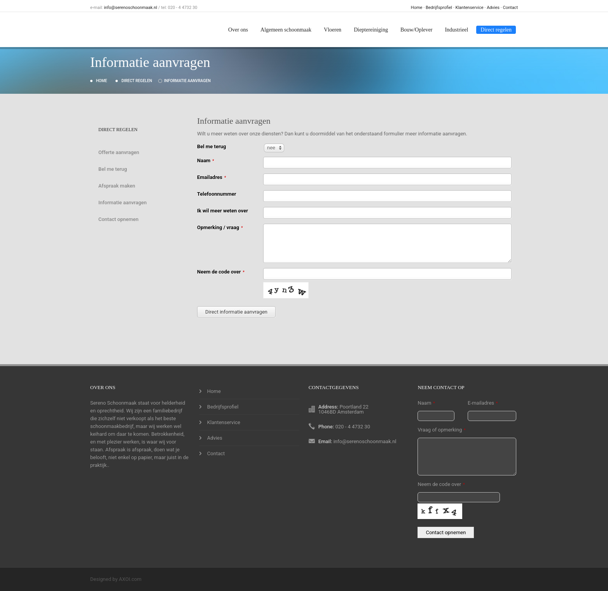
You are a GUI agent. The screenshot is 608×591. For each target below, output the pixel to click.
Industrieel (456, 30)
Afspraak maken (116, 186)
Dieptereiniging (371, 30)
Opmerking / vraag (220, 227)
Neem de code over (221, 272)
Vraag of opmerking (441, 430)
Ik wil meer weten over (222, 211)
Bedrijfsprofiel (439, 7)
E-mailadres (483, 403)
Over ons (238, 30)
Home (417, 7)
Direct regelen (496, 30)
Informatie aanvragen (187, 81)
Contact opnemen (118, 219)
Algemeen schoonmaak (285, 30)
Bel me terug (112, 169)
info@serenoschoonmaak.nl (130, 7)
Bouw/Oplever (416, 30)
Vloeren (332, 30)
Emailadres (211, 177)
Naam (205, 160)
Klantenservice (470, 7)
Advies (493, 7)
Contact (510, 7)
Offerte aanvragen (118, 152)
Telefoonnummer (216, 194)
